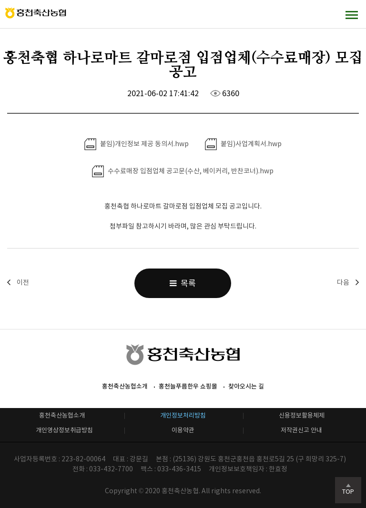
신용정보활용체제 (302, 415)
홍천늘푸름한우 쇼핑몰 (188, 386)
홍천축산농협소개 (125, 386)
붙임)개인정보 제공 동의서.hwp (136, 144)
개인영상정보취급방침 (64, 430)
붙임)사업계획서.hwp (243, 144)
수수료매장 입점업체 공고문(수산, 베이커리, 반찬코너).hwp (183, 171)
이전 (23, 282)
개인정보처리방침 (183, 415)
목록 (183, 283)
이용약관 (183, 430)
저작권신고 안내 (301, 430)
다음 (343, 282)
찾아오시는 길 (246, 386)
